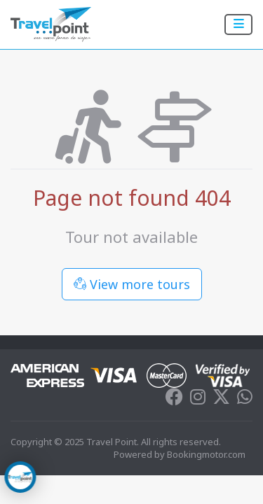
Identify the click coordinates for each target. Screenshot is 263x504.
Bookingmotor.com (206, 454)
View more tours (132, 284)
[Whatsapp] (244, 399)
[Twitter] (221, 399)
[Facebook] (174, 399)
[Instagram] (197, 399)
